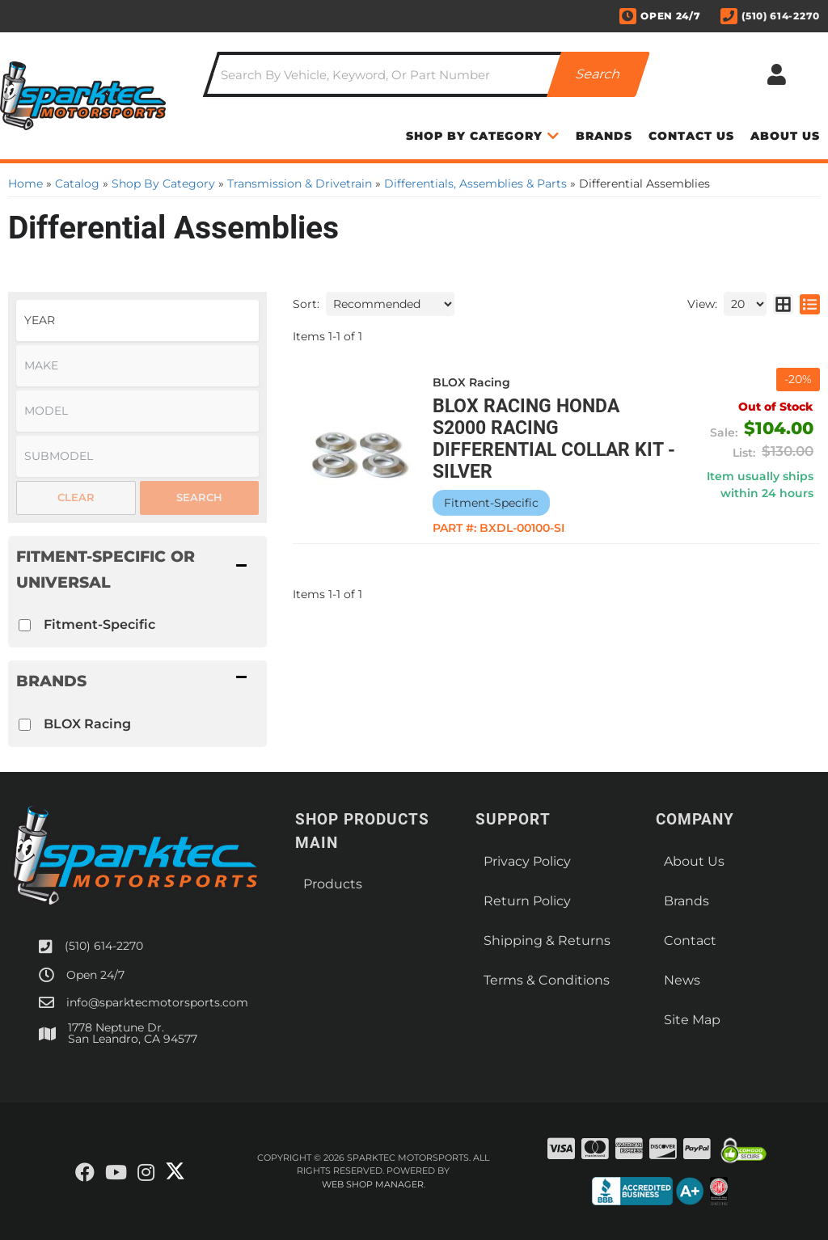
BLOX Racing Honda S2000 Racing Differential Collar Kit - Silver (554, 439)
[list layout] (810, 304)
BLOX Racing (87, 724)
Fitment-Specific (99, 624)
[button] (427, 74)
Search (199, 497)
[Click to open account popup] (776, 74)
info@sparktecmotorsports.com (157, 1002)
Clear (76, 497)
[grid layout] (783, 304)
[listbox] (137, 320)
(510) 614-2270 (104, 945)
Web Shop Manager (373, 1184)
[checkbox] (25, 625)
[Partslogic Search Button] (599, 74)
